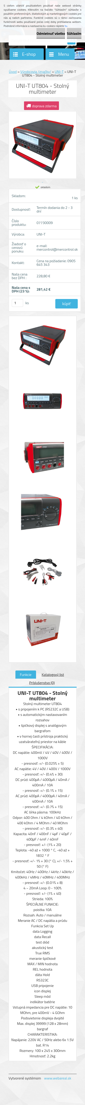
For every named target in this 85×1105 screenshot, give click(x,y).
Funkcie (26, 674)
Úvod (13, 71)
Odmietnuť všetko (50, 33)
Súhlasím (74, 33)
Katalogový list (53, 674)
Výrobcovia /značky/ (35, 71)
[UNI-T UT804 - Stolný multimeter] (42, 346)
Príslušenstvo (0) (42, 682)
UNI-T (59, 71)
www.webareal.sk (57, 1078)
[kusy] (17, 303)
